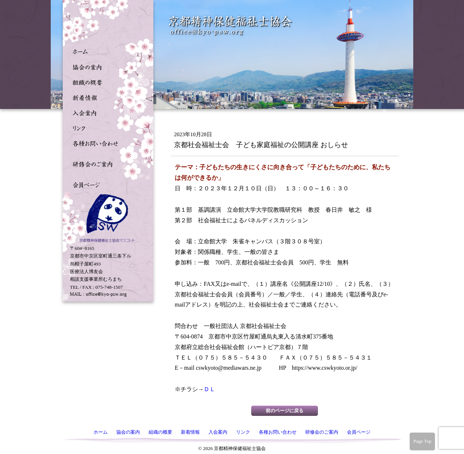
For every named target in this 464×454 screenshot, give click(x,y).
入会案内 (106, 112)
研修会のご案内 (106, 163)
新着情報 (106, 97)
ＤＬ (209, 389)
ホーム (106, 51)
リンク (106, 127)
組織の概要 (106, 81)
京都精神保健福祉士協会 (230, 25)
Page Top (422, 441)
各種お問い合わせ (106, 142)
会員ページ (106, 184)
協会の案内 (106, 66)
